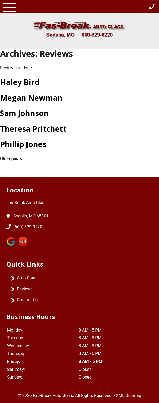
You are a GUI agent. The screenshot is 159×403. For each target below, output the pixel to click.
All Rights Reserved (93, 395)
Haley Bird (19, 82)
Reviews (25, 288)
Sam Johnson (24, 113)
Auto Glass (27, 277)
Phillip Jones (23, 144)
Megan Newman (31, 97)
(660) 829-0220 (27, 227)
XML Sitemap (128, 395)
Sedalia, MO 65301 (30, 216)
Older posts (11, 158)
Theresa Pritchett (33, 128)
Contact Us (27, 299)
